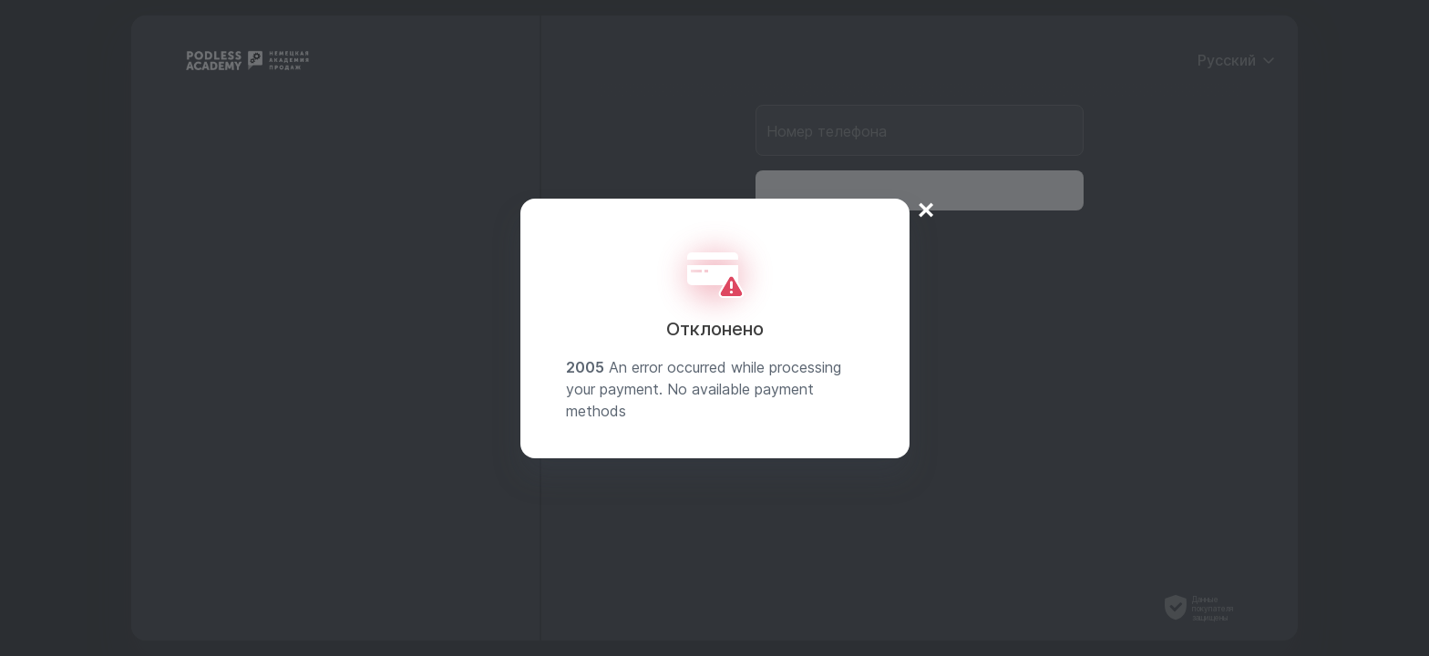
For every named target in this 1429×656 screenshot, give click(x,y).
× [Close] (926, 209)
